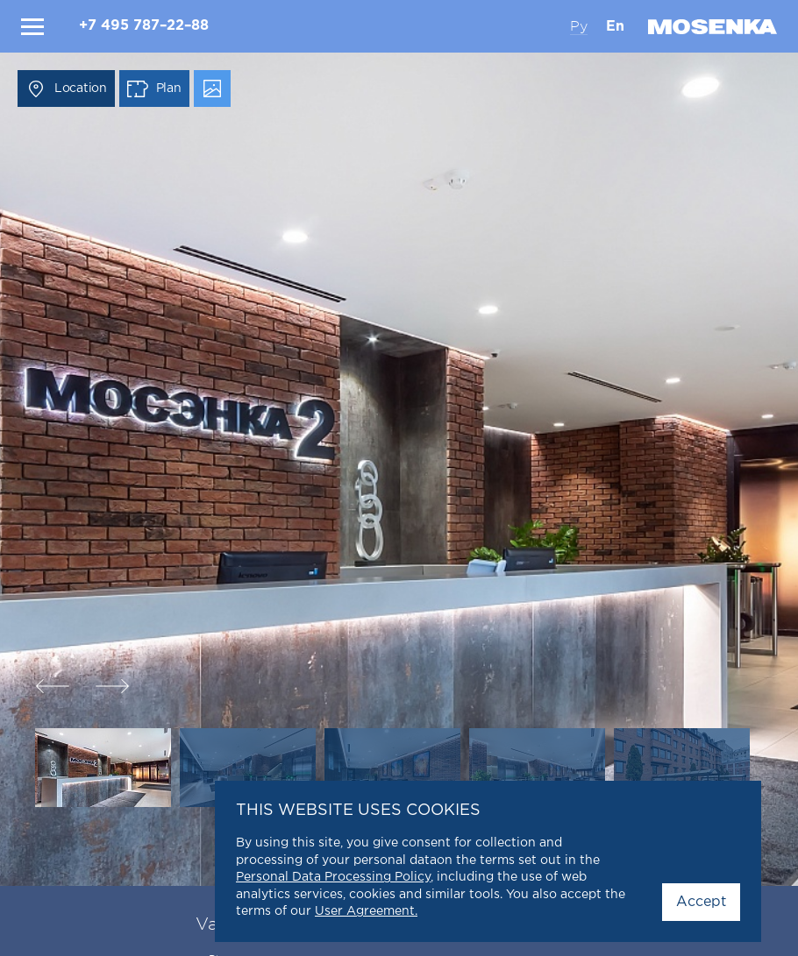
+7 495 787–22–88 (144, 25)
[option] (399, 478)
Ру (579, 26)
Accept (701, 902)
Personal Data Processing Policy (333, 877)
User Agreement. (366, 911)
